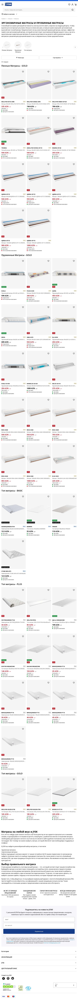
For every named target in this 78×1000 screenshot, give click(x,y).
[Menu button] (2, 4)
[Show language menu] (65, 985)
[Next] (75, 47)
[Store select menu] (9, 14)
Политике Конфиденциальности (51, 943)
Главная (3, 18)
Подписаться (39, 931)
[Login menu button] (72, 5)
